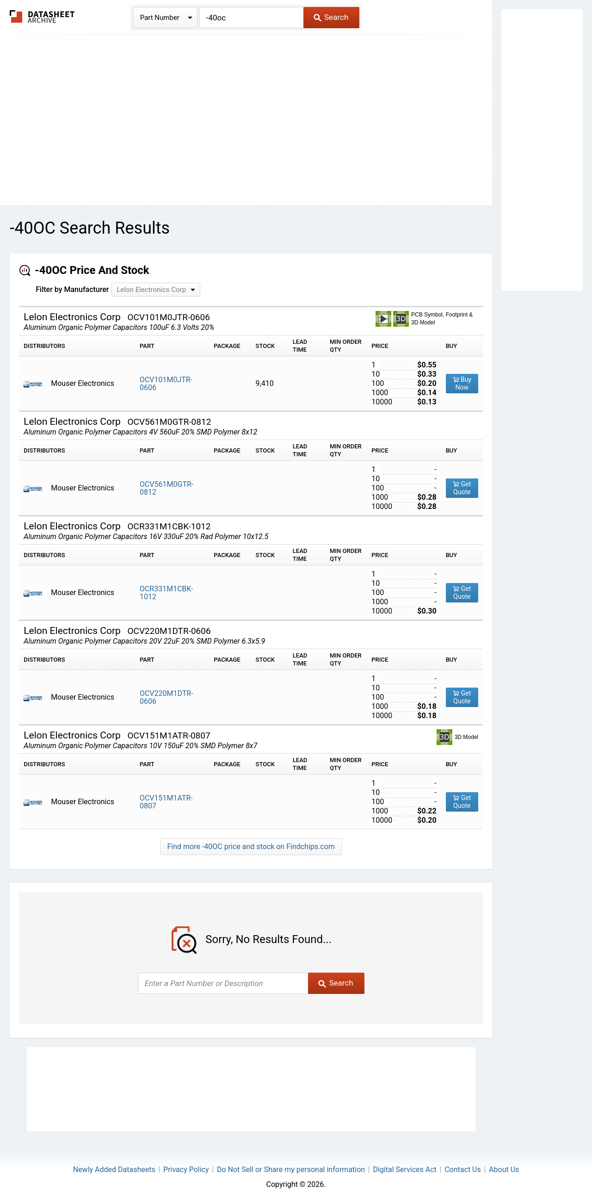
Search (331, 17)
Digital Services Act (404, 1169)
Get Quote (462, 488)
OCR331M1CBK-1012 (166, 592)
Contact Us (462, 1169)
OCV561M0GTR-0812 (166, 488)
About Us (504, 1169)
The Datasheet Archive (42, 16)
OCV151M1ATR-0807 (166, 802)
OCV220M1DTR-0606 (166, 697)
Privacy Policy (186, 1169)
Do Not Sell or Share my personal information (291, 1169)
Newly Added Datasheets (114, 1169)
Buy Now (462, 383)
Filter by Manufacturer (72, 289)
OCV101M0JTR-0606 (166, 383)
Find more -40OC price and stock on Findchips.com (250, 846)
